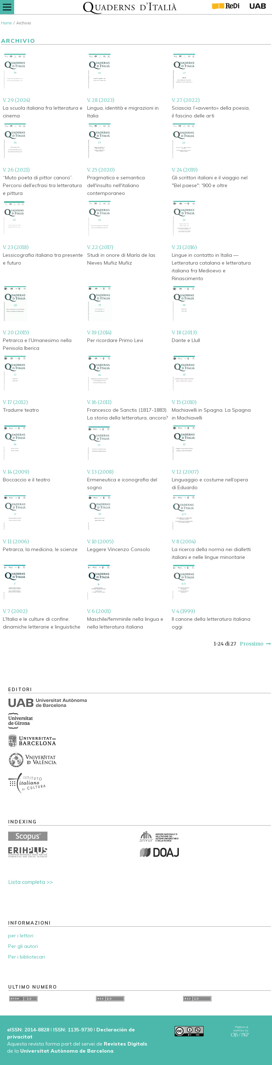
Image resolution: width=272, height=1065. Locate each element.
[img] (129, 7)
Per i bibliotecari (26, 957)
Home (6, 23)
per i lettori (20, 935)
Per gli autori (23, 946)
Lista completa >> (30, 882)
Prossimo (252, 644)
